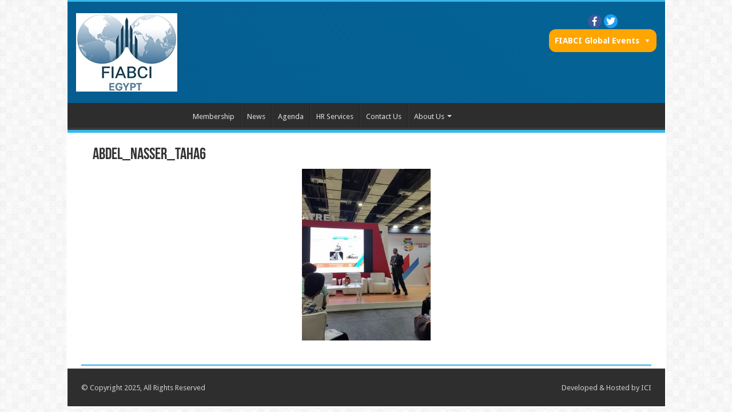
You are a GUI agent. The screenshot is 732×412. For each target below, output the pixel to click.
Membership (213, 116)
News (256, 116)
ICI (646, 387)
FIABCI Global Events (597, 40)
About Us (429, 116)
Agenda (291, 116)
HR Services (334, 116)
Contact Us (383, 116)
